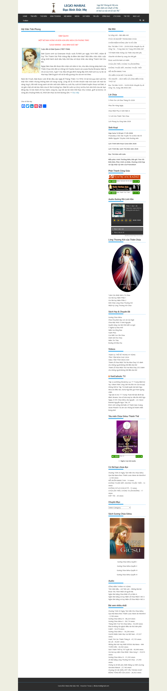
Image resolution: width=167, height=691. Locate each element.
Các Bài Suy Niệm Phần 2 (117, 300)
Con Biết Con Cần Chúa (116, 335)
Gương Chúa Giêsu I (115, 631)
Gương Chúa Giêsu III (116, 619)
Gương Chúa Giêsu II (115, 621)
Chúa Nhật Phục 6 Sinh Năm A (119, 111)
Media (77, 16)
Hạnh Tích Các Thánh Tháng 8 (119, 639)
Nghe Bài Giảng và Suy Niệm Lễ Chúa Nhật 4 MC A (126, 599)
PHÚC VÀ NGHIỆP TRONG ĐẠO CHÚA (122, 39)
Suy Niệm (86, 16)
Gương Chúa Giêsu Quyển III (127, 570)
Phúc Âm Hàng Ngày (115, 105)
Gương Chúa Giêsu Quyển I (127, 562)
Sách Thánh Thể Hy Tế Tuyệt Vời (120, 649)
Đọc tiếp (76, 92)
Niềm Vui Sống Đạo (115, 330)
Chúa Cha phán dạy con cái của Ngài (121, 320)
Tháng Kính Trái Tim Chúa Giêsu (120, 624)
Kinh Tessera (55, 16)
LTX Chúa (116, 16)
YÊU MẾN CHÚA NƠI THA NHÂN (120, 75)
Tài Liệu (96, 16)
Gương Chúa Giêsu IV (116, 657)
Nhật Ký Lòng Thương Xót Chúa (119, 305)
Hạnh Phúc (112, 333)
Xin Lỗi (110, 642)
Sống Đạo (106, 16)
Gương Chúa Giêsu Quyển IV (127, 575)
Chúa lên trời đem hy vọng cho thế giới (122, 56)
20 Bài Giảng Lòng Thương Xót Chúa (121, 660)
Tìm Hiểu (33, 16)
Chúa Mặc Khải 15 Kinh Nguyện (119, 322)
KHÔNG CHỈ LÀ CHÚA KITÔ (118, 488)
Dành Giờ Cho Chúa (115, 338)
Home (25, 16)
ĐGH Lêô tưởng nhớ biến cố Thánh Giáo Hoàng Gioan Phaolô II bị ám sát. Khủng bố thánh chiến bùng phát (125, 407)
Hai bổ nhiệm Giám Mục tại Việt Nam (121, 634)
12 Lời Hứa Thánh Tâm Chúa (118, 116)
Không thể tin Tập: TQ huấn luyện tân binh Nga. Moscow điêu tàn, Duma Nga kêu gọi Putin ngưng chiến (126, 389)
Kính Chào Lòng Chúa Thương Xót (120, 303)
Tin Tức (127, 16)
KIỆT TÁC (111, 496)
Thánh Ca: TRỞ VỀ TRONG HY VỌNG (121, 355)
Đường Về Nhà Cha (115, 343)
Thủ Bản (43, 16)
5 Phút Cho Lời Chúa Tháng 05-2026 (121, 100)
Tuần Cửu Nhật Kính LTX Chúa (119, 295)
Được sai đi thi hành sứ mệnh (118, 60)
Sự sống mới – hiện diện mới (118, 35)
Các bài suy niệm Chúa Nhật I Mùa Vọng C (123, 652)
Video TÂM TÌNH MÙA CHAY (118, 360)
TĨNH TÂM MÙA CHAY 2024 (118, 357)
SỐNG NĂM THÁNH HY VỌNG (119, 586)
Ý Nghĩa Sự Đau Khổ (115, 327)
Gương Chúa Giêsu (115, 317)
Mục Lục (136, 16)
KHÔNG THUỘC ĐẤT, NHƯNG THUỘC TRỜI (125, 68)
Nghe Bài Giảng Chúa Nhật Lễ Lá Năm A (122, 594)
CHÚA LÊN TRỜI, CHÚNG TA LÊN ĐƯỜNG (124, 64)
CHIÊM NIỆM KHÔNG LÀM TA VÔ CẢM (122, 43)
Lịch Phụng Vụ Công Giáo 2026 (119, 121)
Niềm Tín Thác (113, 340)
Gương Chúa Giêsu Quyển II (127, 566)
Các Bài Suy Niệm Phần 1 (117, 298)
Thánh (25, 21)
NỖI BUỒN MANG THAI (117, 71)
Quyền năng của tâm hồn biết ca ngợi (121, 325)
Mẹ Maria (67, 16)
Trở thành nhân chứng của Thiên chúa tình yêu (125, 53)
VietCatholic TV (118, 376)
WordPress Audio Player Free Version (134, 235)
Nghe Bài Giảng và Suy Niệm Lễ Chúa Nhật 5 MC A (126, 597)
